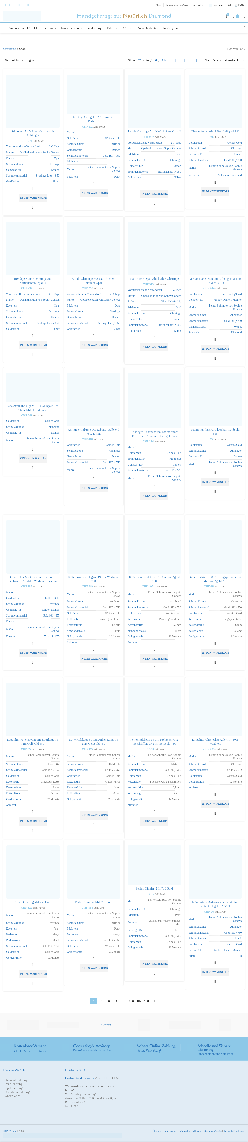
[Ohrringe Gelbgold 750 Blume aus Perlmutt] (94, 94)
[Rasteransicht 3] (184, 60)
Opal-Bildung (13, 1088)
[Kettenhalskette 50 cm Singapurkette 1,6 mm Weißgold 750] (215, 547)
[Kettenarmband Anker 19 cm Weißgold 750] (154, 547)
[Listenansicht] (175, 60)
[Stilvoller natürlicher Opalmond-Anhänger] (33, 101)
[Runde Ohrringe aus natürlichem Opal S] (154, 101)
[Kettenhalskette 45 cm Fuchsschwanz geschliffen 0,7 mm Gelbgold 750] (154, 709)
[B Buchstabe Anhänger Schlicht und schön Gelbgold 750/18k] (215, 872)
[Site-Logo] (22, 16)
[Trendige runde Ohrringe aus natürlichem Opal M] (33, 248)
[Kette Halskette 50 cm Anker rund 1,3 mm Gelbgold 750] (94, 709)
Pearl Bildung (13, 1084)
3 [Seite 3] (109, 1001)
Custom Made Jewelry (79, 1078)
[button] (33, 198)
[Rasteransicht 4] (188, 60)
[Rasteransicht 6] (197, 60)
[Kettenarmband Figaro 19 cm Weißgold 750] (94, 547)
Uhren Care (12, 1096)
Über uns (157, 1131)
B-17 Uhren (104, 1025)
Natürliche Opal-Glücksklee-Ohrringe (154, 279)
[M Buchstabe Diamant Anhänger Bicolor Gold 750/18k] (215, 248)
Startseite (9, 49)
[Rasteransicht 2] (179, 60)
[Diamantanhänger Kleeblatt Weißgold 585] (215, 399)
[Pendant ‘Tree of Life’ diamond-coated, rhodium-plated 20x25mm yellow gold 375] (154, 400)
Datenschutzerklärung (190, 1131)
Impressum (170, 1131)
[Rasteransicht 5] (193, 60)
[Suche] (244, 28)
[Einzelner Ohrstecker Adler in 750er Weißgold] (215, 709)
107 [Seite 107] (139, 1001)
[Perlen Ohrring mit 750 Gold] (33, 872)
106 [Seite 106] (131, 1001)
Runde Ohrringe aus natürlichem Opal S (154, 131)
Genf (9, 1131)
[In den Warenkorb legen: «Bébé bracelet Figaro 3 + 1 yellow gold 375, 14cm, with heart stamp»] (33, 458)
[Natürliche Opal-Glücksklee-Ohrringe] (154, 248)
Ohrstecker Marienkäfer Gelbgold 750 (215, 131)
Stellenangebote (213, 1131)
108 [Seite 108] (146, 1001)
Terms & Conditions (234, 1131)
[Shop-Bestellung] (224, 60)
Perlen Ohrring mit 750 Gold (32, 902)
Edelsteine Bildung (17, 1092)
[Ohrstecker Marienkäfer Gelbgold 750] (215, 101)
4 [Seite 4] (116, 1001)
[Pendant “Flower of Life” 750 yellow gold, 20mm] (94, 399)
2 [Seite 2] (101, 1001)
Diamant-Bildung (16, 1080)
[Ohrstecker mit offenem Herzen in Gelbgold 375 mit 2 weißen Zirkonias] (33, 547)
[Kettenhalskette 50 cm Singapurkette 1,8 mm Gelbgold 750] (33, 709)
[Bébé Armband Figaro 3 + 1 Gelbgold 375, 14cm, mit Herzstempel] (33, 387)
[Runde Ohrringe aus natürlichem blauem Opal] (94, 248)
